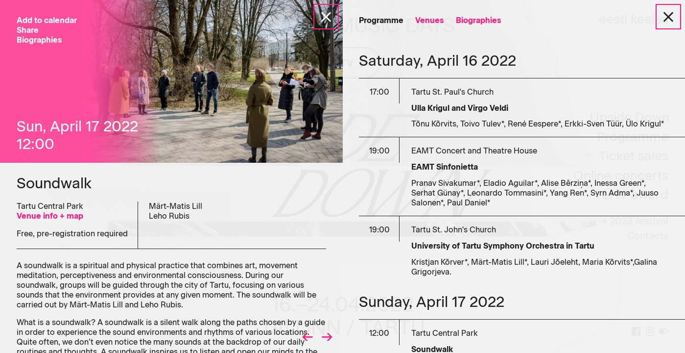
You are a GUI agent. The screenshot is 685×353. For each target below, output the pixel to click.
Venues (429, 20)
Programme (381, 20)
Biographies (478, 20)
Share (28, 30)
